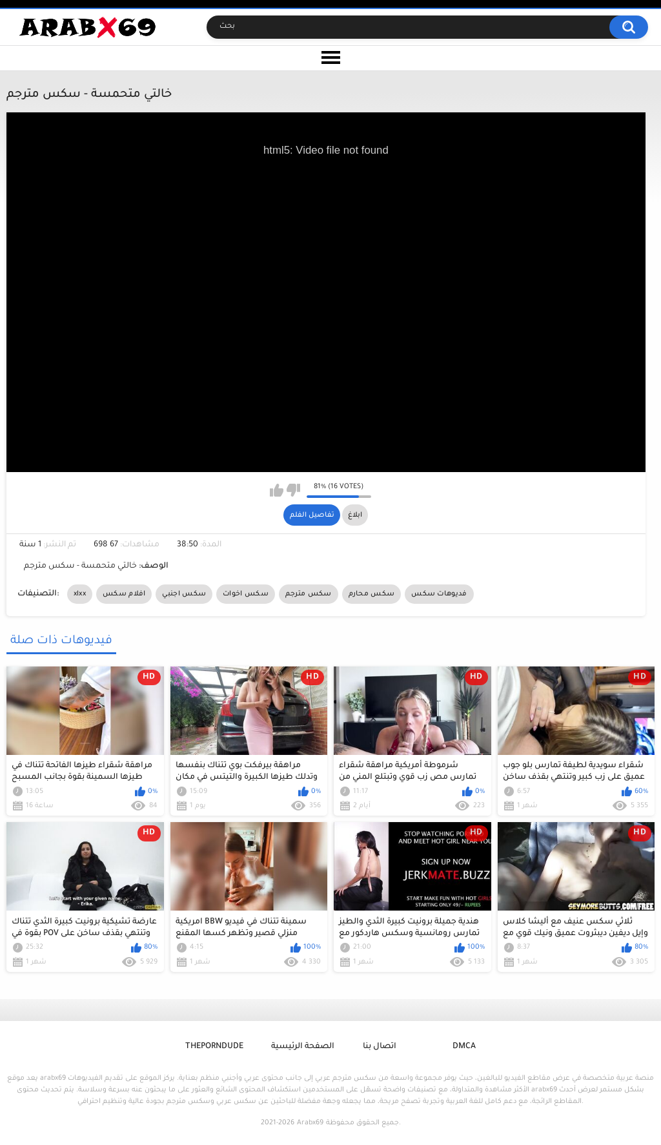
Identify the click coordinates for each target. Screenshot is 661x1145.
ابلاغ (355, 515)
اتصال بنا (379, 1046)
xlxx (80, 594)
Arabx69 (310, 1123)
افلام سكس (124, 594)
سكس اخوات (246, 594)
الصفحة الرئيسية (302, 1046)
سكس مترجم (308, 594)
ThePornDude (214, 1046)
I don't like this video (293, 490)
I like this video (276, 490)
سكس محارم (372, 594)
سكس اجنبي (184, 594)
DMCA (464, 1046)
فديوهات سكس (439, 594)
